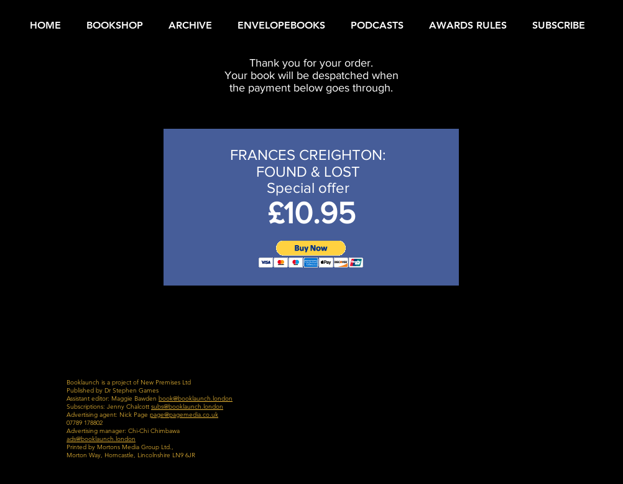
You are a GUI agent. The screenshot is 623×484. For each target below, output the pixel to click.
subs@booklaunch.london (187, 407)
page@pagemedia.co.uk (184, 415)
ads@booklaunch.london (101, 439)
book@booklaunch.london (196, 398)
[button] (311, 254)
